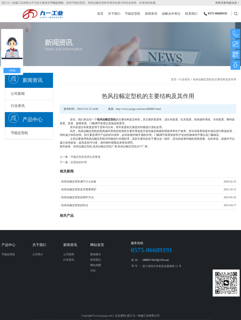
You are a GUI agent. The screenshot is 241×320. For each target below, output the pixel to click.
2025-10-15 (230, 189)
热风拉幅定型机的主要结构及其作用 (214, 79)
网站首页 (97, 245)
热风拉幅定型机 (82, 146)
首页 (100, 13)
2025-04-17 (230, 205)
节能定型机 (57, 2)
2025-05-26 (230, 197)
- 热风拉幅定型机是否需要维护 (78, 189)
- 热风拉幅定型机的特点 (74, 205)
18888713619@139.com (155, 260)
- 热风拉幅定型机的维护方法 (77, 197)
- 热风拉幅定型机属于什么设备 (78, 181)
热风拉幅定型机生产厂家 (132, 146)
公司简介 (37, 254)
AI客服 (12, 70)
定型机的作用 (79, 162)
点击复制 (120, 315)
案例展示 (95, 254)
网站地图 (95, 265)
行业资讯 (18, 106)
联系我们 (191, 13)
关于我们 (114, 13)
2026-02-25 (230, 181)
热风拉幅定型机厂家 (105, 146)
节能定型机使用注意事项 (85, 156)
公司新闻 (18, 94)
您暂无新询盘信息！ (227, 2)
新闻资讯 (151, 13)
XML (93, 270)
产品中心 (33, 119)
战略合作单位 (171, 13)
